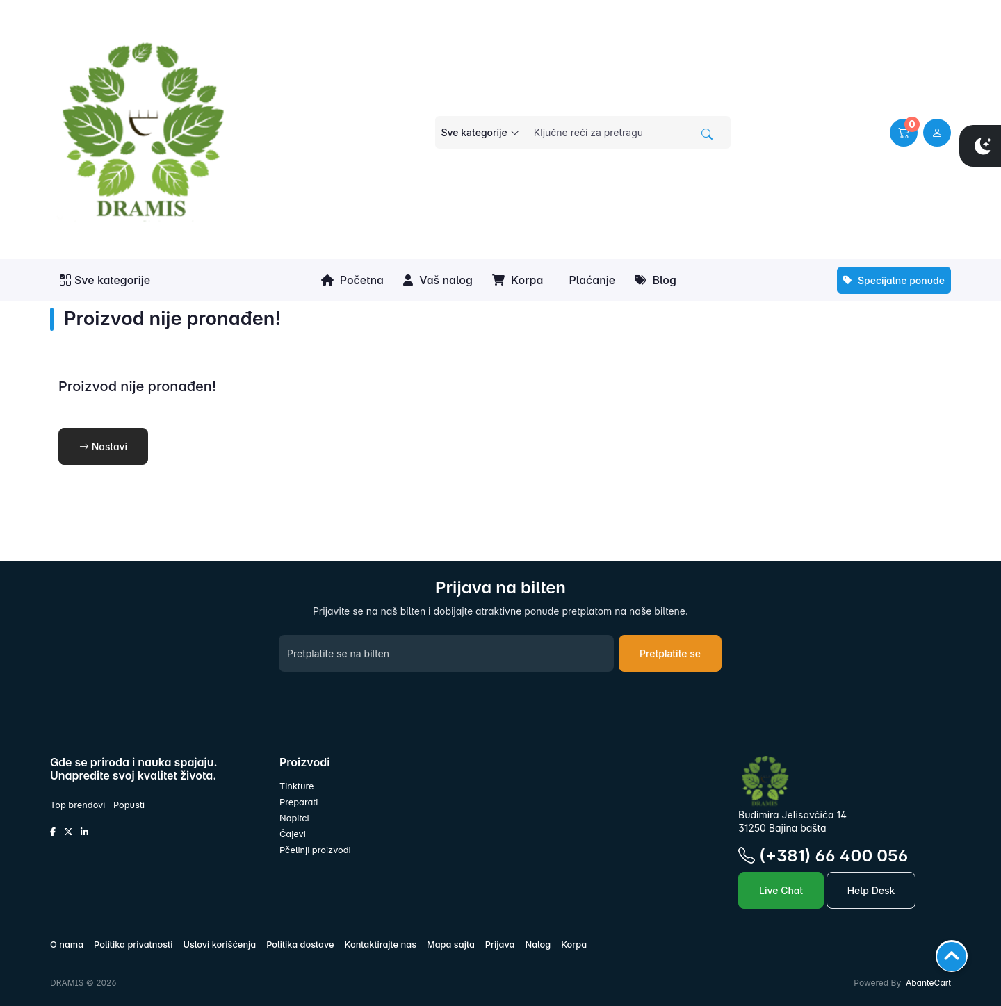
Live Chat (781, 890)
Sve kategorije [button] (105, 280)
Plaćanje (590, 280)
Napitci (294, 818)
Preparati (298, 802)
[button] (904, 133)
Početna (352, 280)
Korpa (517, 280)
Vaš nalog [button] (438, 280)
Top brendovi (77, 805)
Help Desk (871, 890)
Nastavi (103, 446)
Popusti (129, 805)
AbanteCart (928, 983)
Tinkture (296, 786)
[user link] (937, 133)
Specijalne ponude (894, 280)
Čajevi (292, 834)
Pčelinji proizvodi (315, 850)
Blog (655, 280)
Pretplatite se (670, 653)
